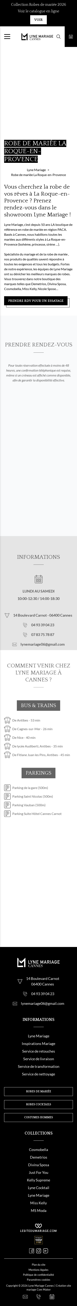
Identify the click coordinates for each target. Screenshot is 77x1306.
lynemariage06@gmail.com (43, 654)
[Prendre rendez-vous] (71, 36)
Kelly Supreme (38, 1180)
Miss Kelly (38, 1203)
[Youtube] (45, 1250)
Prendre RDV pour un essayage (35, 301)
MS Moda (38, 1210)
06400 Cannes (60, 625)
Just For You (38, 1172)
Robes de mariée (38, 1091)
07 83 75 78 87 (42, 645)
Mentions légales (38, 1269)
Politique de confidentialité (38, 1274)
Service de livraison (38, 1058)
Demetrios (38, 1157)
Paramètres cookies (38, 1279)
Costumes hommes (38, 1117)
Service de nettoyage (38, 1074)
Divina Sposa (38, 1165)
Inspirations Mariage (38, 1043)
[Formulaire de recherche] (58, 36)
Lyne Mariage (38, 1036)
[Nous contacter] (25, 1297)
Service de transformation (38, 1066)
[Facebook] (31, 1250)
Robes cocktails (38, 1104)
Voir (38, 20)
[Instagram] (38, 1250)
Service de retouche (37, 1051)
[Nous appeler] (38, 1297)
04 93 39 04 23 (42, 635)
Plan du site (38, 1264)
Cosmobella (38, 1149)
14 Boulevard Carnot (30, 625)
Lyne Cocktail (38, 1187)
